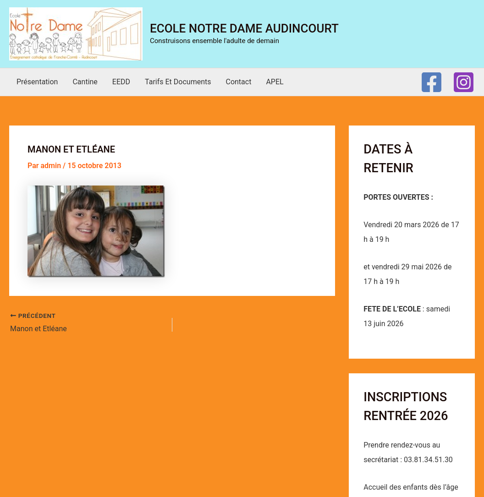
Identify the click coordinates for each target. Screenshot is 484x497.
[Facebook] (431, 82)
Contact (238, 81)
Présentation (37, 81)
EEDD (121, 81)
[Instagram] (463, 82)
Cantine (84, 81)
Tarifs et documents (178, 81)
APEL (274, 81)
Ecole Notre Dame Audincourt (244, 28)
